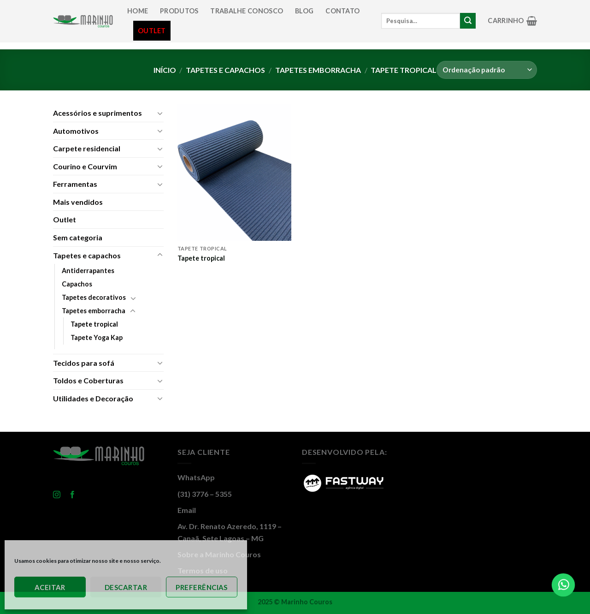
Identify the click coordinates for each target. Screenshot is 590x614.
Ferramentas (75, 183)
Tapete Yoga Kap (97, 337)
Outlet (152, 31)
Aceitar (50, 587)
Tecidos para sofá (83, 362)
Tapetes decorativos (94, 297)
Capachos (77, 284)
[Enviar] (468, 21)
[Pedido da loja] (487, 70)
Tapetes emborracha (318, 70)
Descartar (126, 587)
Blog (304, 11)
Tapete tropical (94, 324)
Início (164, 70)
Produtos (179, 11)
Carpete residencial (86, 148)
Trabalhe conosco (246, 11)
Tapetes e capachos (225, 70)
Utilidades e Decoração (93, 398)
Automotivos (76, 130)
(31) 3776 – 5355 (204, 493)
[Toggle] (160, 113)
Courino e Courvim (85, 166)
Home (137, 11)
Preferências (201, 587)
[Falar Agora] (563, 584)
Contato (342, 11)
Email (186, 510)
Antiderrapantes (88, 270)
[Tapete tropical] (234, 172)
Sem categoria (77, 237)
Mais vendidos (78, 201)
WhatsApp (196, 477)
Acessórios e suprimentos (97, 112)
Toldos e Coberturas (88, 380)
